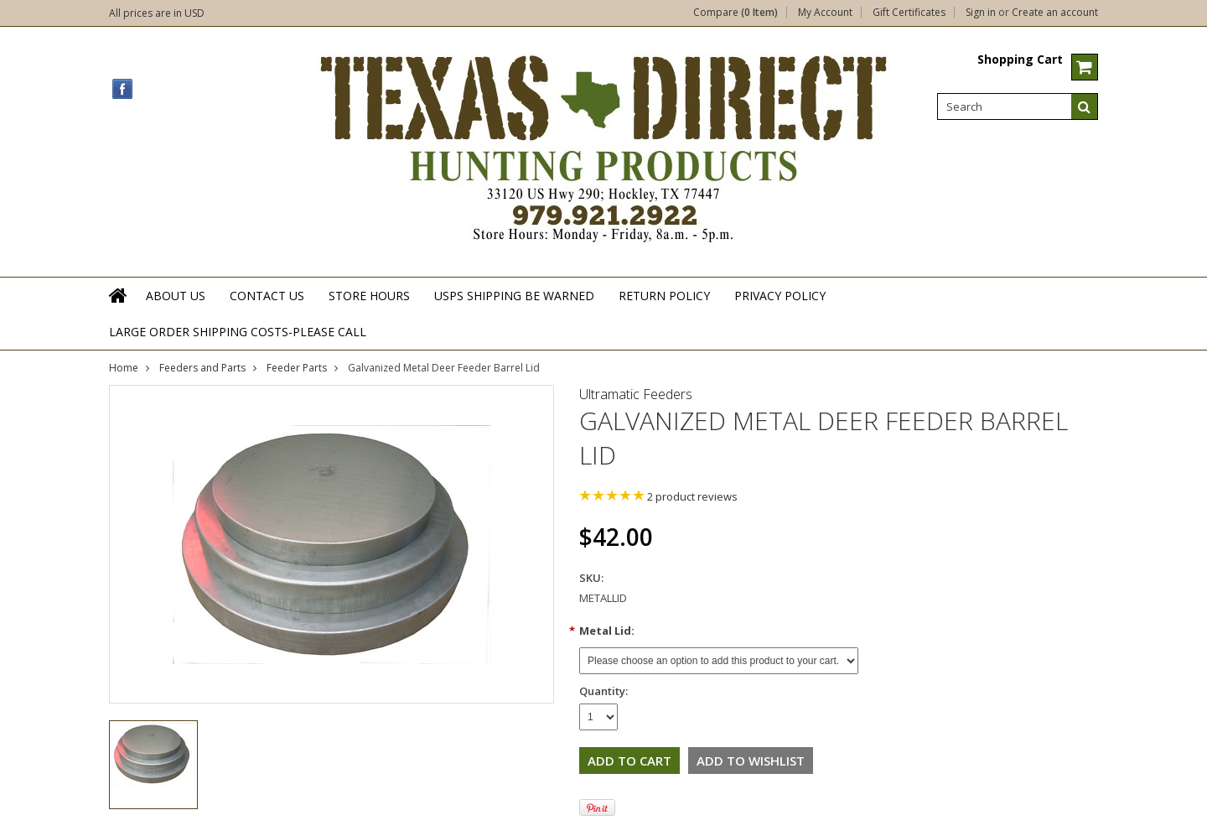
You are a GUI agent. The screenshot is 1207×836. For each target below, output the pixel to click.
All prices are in (157, 13)
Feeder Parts (297, 368)
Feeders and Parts (202, 368)
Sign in (981, 12)
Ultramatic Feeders (635, 394)
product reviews (692, 496)
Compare (735, 12)
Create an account (1055, 12)
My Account (825, 12)
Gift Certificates (909, 12)
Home (123, 368)
